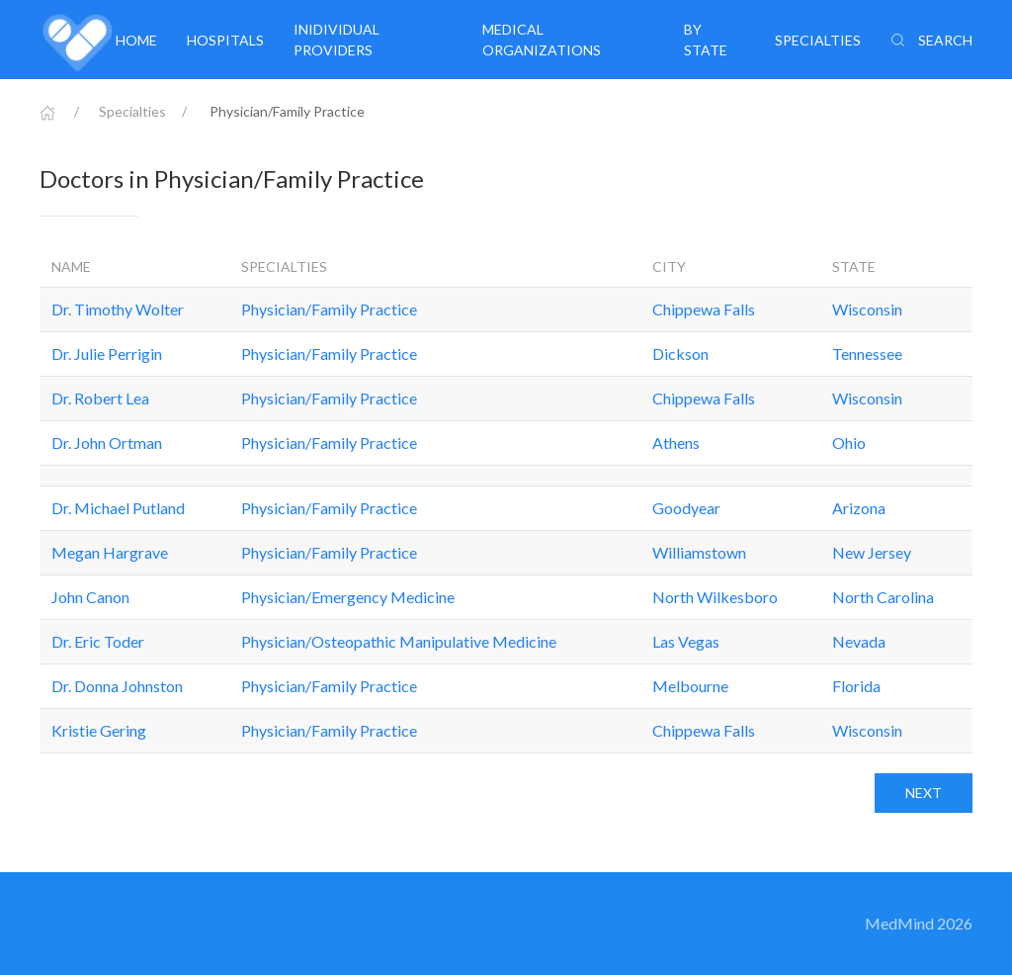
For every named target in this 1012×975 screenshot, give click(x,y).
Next (923, 792)
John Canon (90, 596)
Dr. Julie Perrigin (106, 353)
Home (136, 40)
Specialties (818, 40)
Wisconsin (867, 309)
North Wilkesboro (715, 596)
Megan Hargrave (109, 552)
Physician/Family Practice (329, 309)
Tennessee (867, 353)
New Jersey (871, 552)
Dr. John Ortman (106, 442)
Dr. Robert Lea (100, 398)
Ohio (849, 442)
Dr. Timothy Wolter (117, 309)
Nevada (859, 641)
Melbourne (690, 685)
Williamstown (699, 552)
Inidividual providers (337, 39)
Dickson (680, 353)
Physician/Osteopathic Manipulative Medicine (398, 641)
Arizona (859, 507)
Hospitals (225, 40)
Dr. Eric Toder (97, 641)
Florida (856, 685)
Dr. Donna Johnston (117, 685)
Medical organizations (541, 39)
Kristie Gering (98, 730)
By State (705, 39)
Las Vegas (685, 641)
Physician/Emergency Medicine (348, 596)
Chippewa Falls (703, 309)
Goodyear (686, 507)
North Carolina (883, 596)
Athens (676, 442)
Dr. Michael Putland (118, 507)
